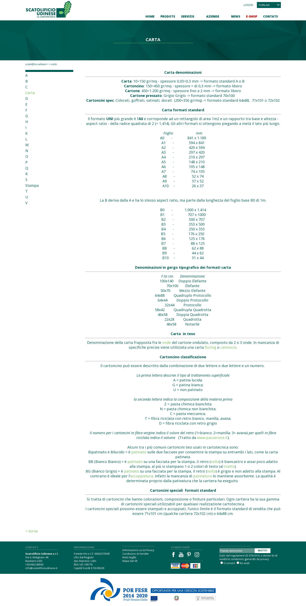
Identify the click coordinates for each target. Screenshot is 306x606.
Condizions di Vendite (135, 553)
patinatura (202, 476)
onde (166, 342)
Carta (30, 92)
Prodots (167, 16)
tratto (229, 466)
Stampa (32, 185)
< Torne (31, 531)
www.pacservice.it (212, 437)
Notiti (262, 550)
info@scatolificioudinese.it (41, 568)
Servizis (187, 16)
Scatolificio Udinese (35, 64)
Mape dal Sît (129, 561)
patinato (138, 452)
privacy (264, 559)
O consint (229, 563)
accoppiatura (141, 476)
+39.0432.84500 (34, 564)
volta (215, 461)
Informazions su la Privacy (138, 550)
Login (248, 5)
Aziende (212, 16)
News (235, 16)
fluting (210, 347)
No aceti (245, 563)
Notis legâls (129, 557)
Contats (270, 16)
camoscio (228, 347)
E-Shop (251, 16)
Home (150, 16)
